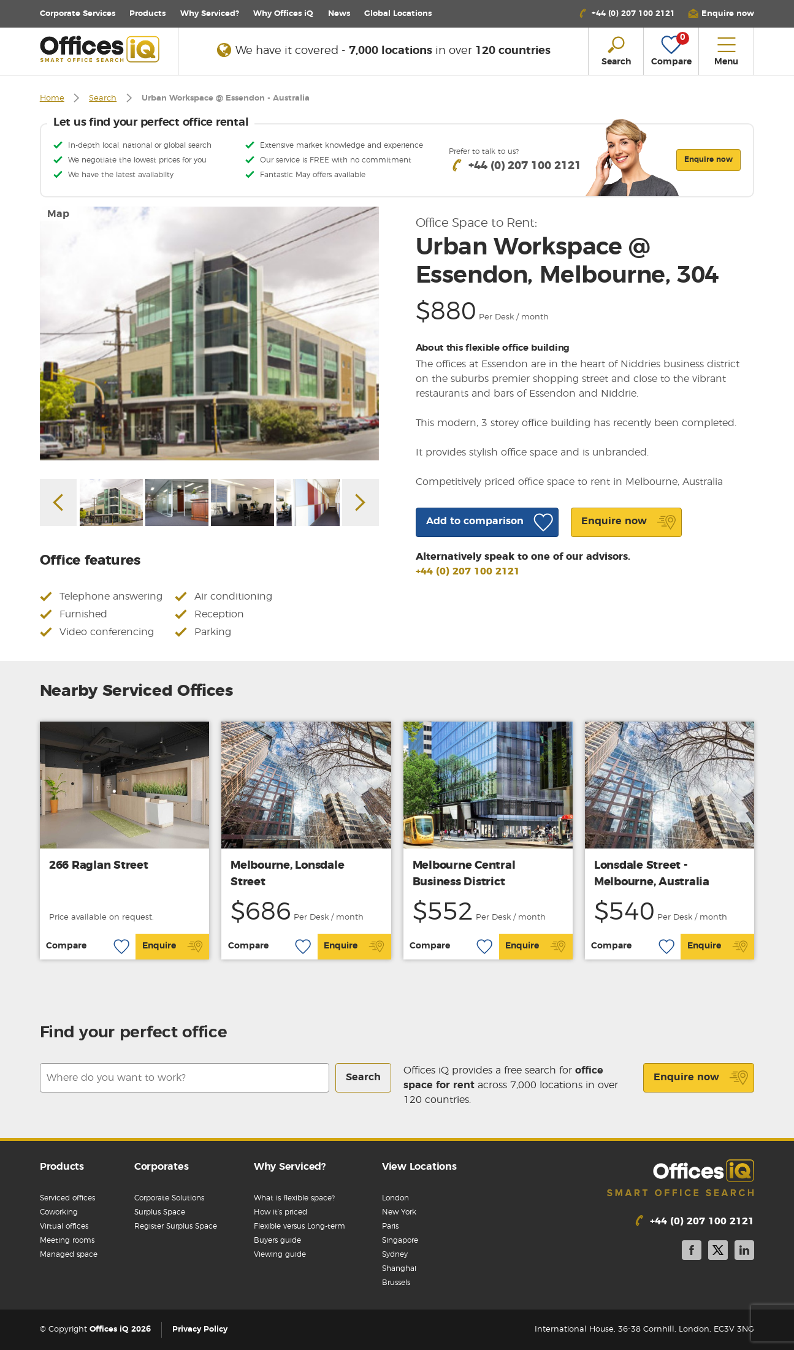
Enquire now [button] (708, 159)
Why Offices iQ (283, 14)
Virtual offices (64, 1226)
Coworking (59, 1212)
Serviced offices (67, 1198)
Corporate (77, 14)
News (339, 14)
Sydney (395, 1254)
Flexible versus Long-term (299, 1226)
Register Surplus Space (175, 1226)
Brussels (396, 1282)
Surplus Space (159, 1212)
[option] (209, 333)
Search (102, 98)
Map (58, 214)
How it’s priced (280, 1212)
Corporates (161, 1167)
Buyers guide (277, 1240)
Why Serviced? (209, 14)
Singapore (400, 1240)
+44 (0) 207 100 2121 (468, 571)
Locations (398, 14)
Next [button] (360, 502)
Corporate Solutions (169, 1198)
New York (399, 1212)
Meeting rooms (67, 1240)
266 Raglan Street (98, 865)
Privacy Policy (199, 1329)
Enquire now (701, 1078)
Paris (390, 1226)
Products (147, 14)
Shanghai (399, 1268)
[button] (721, 14)
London (395, 1198)
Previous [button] (58, 502)
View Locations (419, 1167)
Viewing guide (280, 1254)
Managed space (68, 1254)
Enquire (172, 947)
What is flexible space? (294, 1198)
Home (52, 98)
